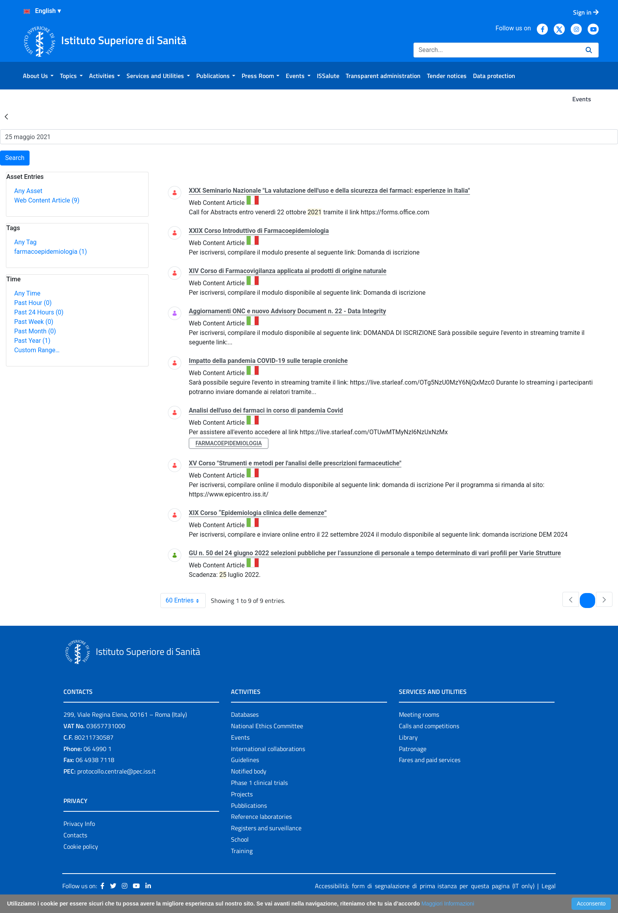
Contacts (75, 835)
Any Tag (25, 242)
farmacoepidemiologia (50, 251)
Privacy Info (79, 823)
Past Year (32, 340)
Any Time (27, 293)
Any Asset (28, 191)
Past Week (33, 321)
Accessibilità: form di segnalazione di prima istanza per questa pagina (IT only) (424, 886)
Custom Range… (37, 350)
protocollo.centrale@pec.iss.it (116, 771)
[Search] (496, 50)
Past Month (35, 331)
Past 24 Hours (38, 312)
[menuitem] (38, 76)
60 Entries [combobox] (185, 600)
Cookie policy (80, 846)
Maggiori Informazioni (447, 903)
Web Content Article (47, 200)
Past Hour (33, 303)
